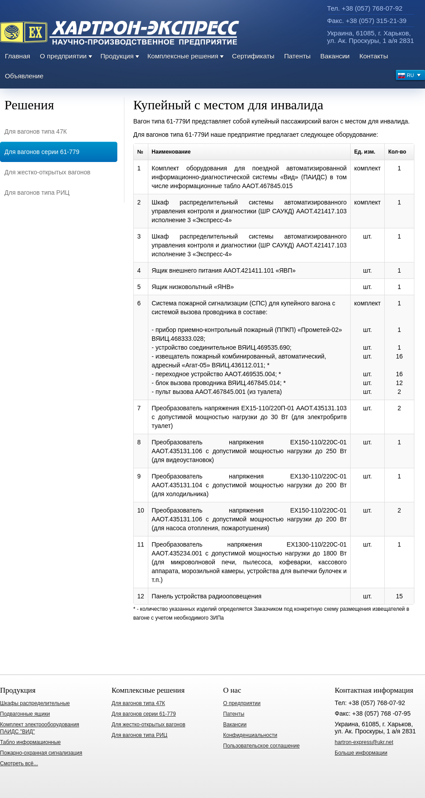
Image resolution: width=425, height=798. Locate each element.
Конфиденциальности (250, 735)
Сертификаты (253, 56)
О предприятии (63, 56)
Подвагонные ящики (25, 714)
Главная (17, 56)
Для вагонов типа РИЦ (37, 192)
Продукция (117, 56)
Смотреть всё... (19, 763)
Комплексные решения (182, 56)
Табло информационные (30, 742)
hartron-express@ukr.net (364, 742)
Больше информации (361, 753)
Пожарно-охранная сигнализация (41, 753)
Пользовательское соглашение (261, 746)
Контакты (373, 56)
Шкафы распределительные (35, 703)
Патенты (297, 56)
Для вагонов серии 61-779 (41, 151)
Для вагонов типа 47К (35, 131)
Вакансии (335, 56)
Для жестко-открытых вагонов (47, 172)
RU (409, 76)
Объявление (24, 76)
